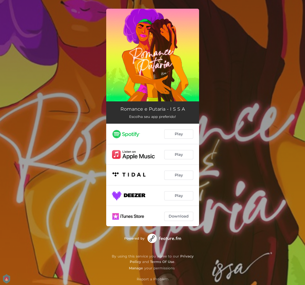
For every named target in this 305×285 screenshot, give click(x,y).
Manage (136, 268)
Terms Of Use (162, 262)
